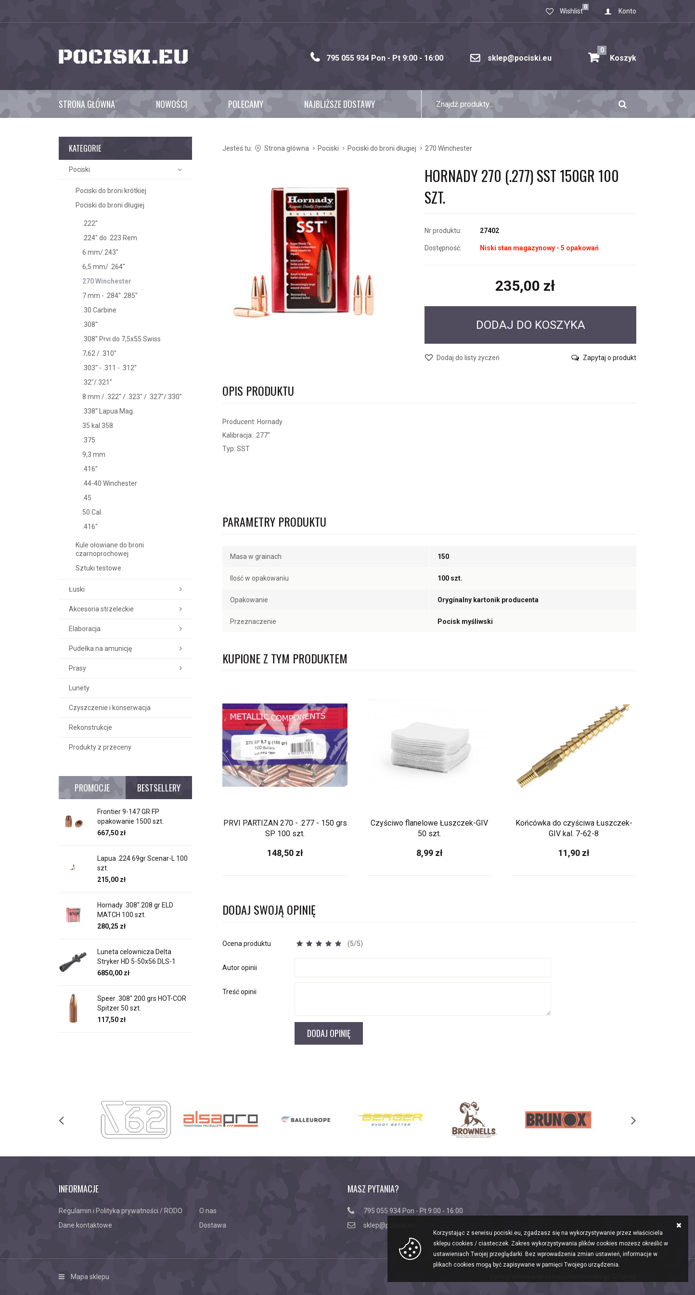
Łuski (77, 589)
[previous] (71, 1119)
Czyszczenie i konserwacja (110, 708)
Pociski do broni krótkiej (111, 190)
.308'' (90, 324)
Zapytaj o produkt (609, 358)
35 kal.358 (97, 425)
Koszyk (616, 54)
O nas (208, 1211)
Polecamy (245, 104)
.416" (90, 469)
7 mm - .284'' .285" (110, 295)
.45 (86, 498)
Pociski (79, 169)
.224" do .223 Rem (109, 238)
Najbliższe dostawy (339, 104)
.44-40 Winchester (109, 483)
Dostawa (212, 1225)
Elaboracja (85, 629)
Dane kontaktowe (85, 1225)
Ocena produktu (246, 943)
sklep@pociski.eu (520, 58)
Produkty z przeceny (100, 747)
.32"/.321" (97, 382)
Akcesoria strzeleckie (101, 609)
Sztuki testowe (98, 568)
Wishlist (571, 11)
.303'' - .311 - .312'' (109, 368)
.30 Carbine (99, 310)
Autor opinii (239, 967)
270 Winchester (106, 281)
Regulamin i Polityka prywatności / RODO (120, 1211)
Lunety (79, 688)
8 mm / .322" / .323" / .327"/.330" (132, 397)
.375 (88, 440)
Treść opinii (239, 992)
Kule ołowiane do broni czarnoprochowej (110, 549)
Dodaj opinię (328, 1033)
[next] (623, 1119)
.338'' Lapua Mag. (108, 411)
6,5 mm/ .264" (103, 267)
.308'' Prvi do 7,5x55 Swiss (121, 339)
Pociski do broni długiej (110, 205)
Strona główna (87, 104)
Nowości (171, 104)
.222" (90, 223)
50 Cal (91, 512)
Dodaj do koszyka (530, 325)
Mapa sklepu (90, 1277)
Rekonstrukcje (90, 727)
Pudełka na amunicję (100, 648)
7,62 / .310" (99, 353)
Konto (627, 11)
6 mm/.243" (100, 252)
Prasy (77, 668)
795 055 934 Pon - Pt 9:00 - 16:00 (384, 58)
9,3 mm (93, 454)
